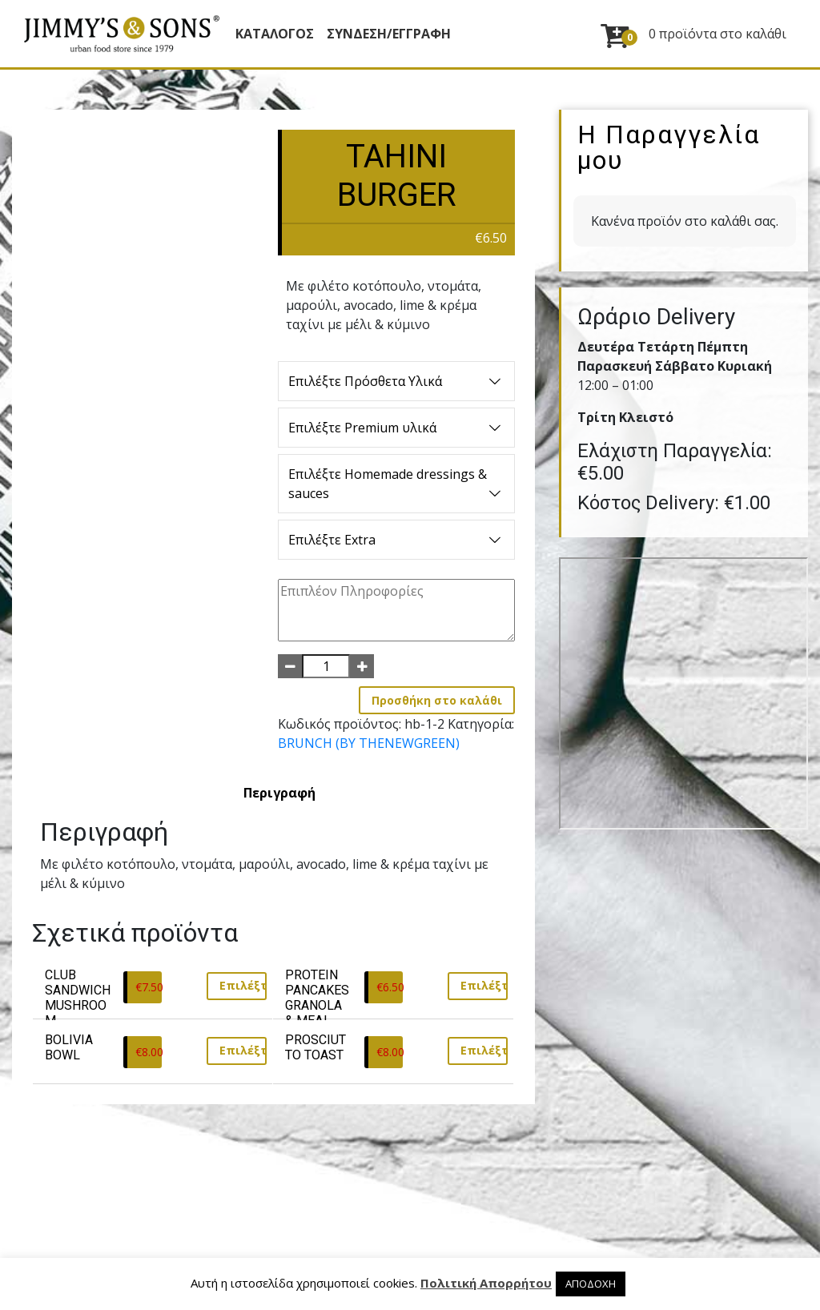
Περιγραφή (279, 793)
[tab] (279, 793)
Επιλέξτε (243, 985)
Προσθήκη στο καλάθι (437, 700)
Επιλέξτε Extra (396, 539)
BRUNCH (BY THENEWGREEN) (369, 743)
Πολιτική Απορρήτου (486, 1283)
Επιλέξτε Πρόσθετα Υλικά (396, 381)
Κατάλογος (274, 33)
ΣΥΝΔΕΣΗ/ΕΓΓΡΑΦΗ (389, 33)
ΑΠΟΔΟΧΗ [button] (590, 1283)
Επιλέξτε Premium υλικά (396, 427)
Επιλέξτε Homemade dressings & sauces (396, 484)
